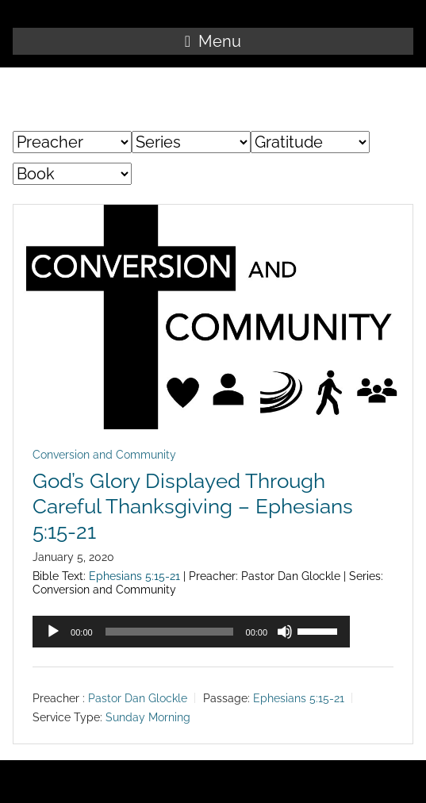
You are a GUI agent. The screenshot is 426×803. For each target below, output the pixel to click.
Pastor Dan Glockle (137, 698)
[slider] (169, 632)
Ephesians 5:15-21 (134, 576)
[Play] (53, 632)
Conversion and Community (104, 454)
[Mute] (285, 632)
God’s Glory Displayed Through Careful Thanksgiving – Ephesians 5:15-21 (193, 506)
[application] (191, 631)
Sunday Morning (148, 717)
